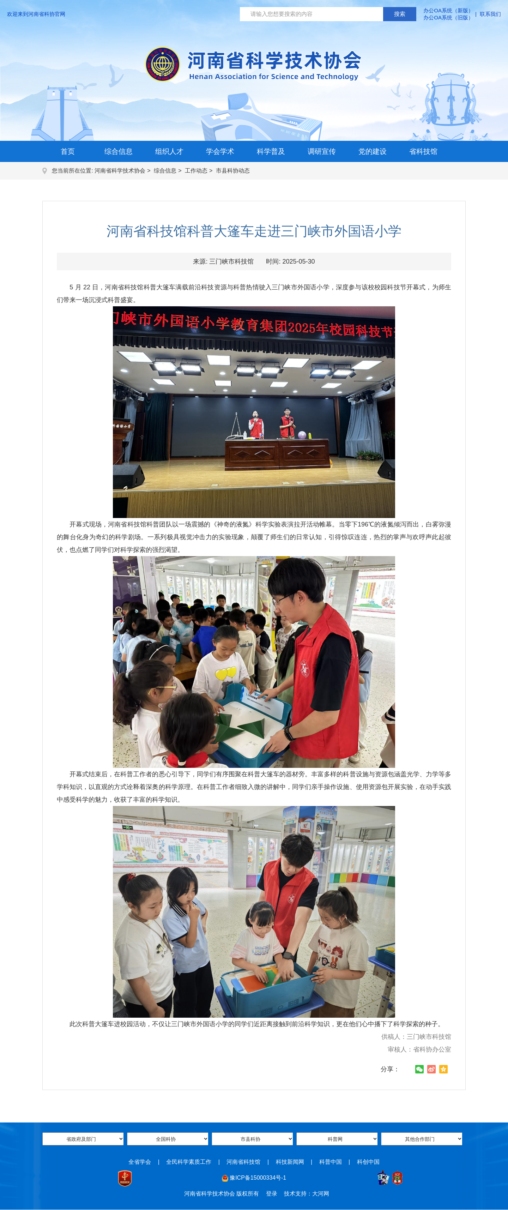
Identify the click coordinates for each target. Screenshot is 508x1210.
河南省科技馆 (243, 1162)
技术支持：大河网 (306, 1194)
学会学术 (220, 151)
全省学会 (139, 1162)
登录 (271, 1194)
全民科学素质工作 (188, 1162)
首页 (68, 151)
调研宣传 (322, 151)
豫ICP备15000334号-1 (258, 1178)
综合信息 (118, 151)
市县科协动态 (233, 171)
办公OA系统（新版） (448, 10)
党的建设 (372, 151)
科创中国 (368, 1162)
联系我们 (490, 14)
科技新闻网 (290, 1162)
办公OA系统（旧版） (448, 17)
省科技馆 (423, 151)
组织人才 (169, 151)
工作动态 (196, 171)
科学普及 (271, 151)
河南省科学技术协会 (120, 171)
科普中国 (330, 1162)
